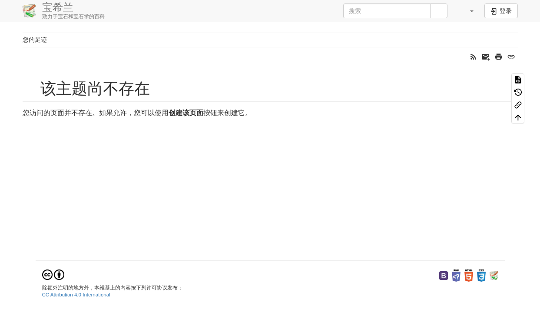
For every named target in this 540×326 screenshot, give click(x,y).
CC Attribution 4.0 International (76, 294)
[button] (467, 11)
